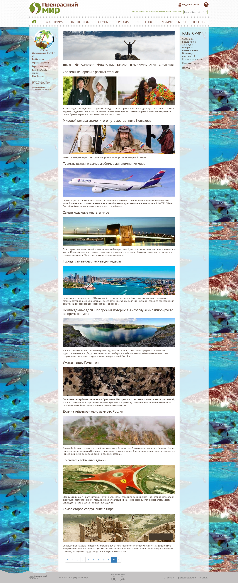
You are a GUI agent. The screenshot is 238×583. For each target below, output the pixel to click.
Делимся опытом (174, 22)
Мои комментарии (143, 64)
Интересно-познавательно (190, 49)
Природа (122, 22)
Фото (123, 64)
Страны (103, 22)
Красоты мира (53, 22)
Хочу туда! (187, 44)
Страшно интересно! (192, 59)
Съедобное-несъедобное (189, 40)
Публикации (86, 64)
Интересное (145, 22)
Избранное (107, 64)
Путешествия (80, 22)
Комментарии (191, 63)
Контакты (166, 64)
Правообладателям (186, 577)
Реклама (203, 577)
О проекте (169, 577)
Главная (34, 22)
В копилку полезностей (188, 55)
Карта (186, 68)
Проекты (199, 22)
